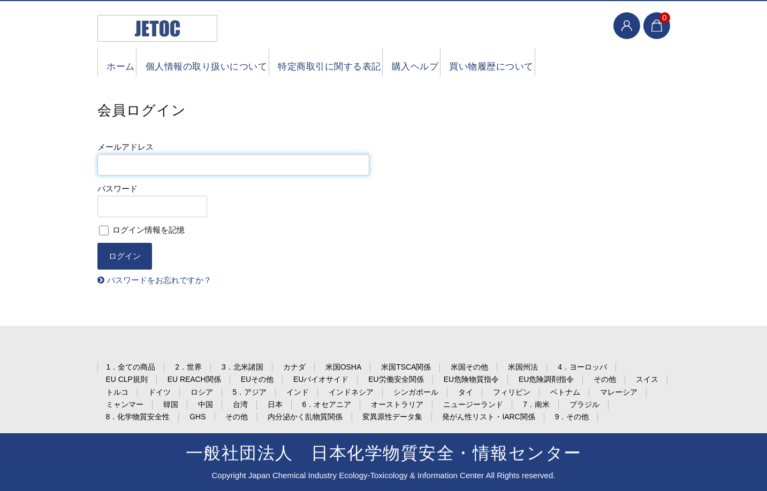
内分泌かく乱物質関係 (305, 416)
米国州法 (523, 367)
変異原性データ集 (392, 416)
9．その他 (572, 416)
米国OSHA (343, 367)
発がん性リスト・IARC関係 (488, 416)
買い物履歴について (544, 62)
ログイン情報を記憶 (142, 229)
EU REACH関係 (194, 379)
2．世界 (188, 367)
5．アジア (250, 392)
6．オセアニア (327, 404)
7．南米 (536, 404)
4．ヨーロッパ (582, 367)
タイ (465, 392)
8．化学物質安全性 (138, 416)
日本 (275, 404)
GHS (197, 416)
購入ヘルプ (455, 62)
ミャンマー (124, 404)
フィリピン (511, 392)
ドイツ (159, 392)
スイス (647, 379)
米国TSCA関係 (406, 367)
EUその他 (257, 379)
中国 (205, 404)
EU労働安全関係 (395, 379)
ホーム (123, 62)
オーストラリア (397, 404)
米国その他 (469, 367)
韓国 (170, 404)
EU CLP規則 (127, 379)
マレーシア (618, 392)
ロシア (202, 392)
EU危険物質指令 (471, 379)
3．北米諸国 (242, 367)
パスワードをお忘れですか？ (159, 280)
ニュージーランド (473, 404)
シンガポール (415, 392)
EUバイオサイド (320, 379)
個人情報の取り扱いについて (222, 62)
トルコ (117, 392)
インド (297, 392)
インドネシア (351, 392)
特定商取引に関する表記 (357, 62)
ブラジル (584, 404)
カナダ (294, 367)
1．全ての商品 (131, 367)
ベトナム (565, 392)
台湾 (240, 404)
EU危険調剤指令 (546, 379)
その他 (605, 379)
